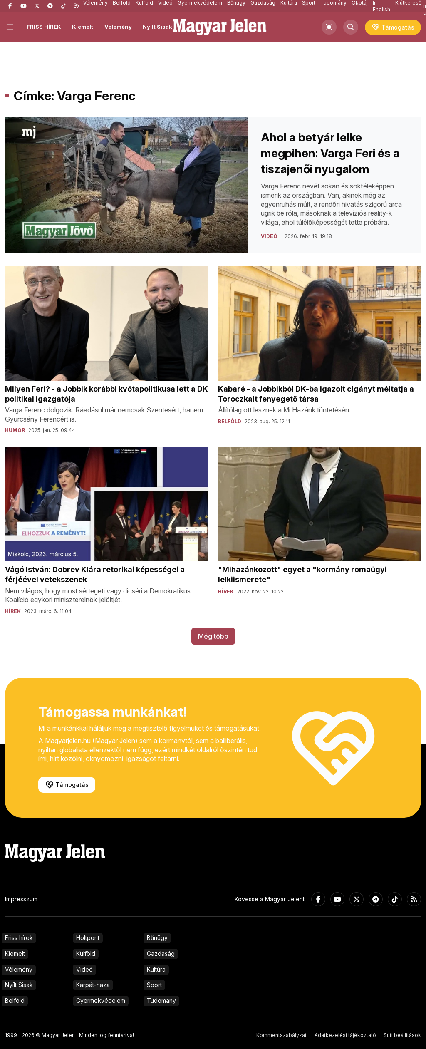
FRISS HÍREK (44, 26)
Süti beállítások (402, 1035)
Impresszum (21, 899)
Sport (154, 984)
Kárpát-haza (93, 984)
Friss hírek (19, 937)
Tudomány (161, 1000)
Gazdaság (161, 953)
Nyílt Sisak (157, 26)
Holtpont (87, 937)
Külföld (85, 953)
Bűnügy (157, 937)
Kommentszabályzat (281, 1035)
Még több (213, 636)
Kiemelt (82, 26)
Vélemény (118, 26)
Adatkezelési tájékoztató (345, 1035)
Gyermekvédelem (100, 1000)
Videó (84, 969)
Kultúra (156, 969)
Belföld (15, 1000)
